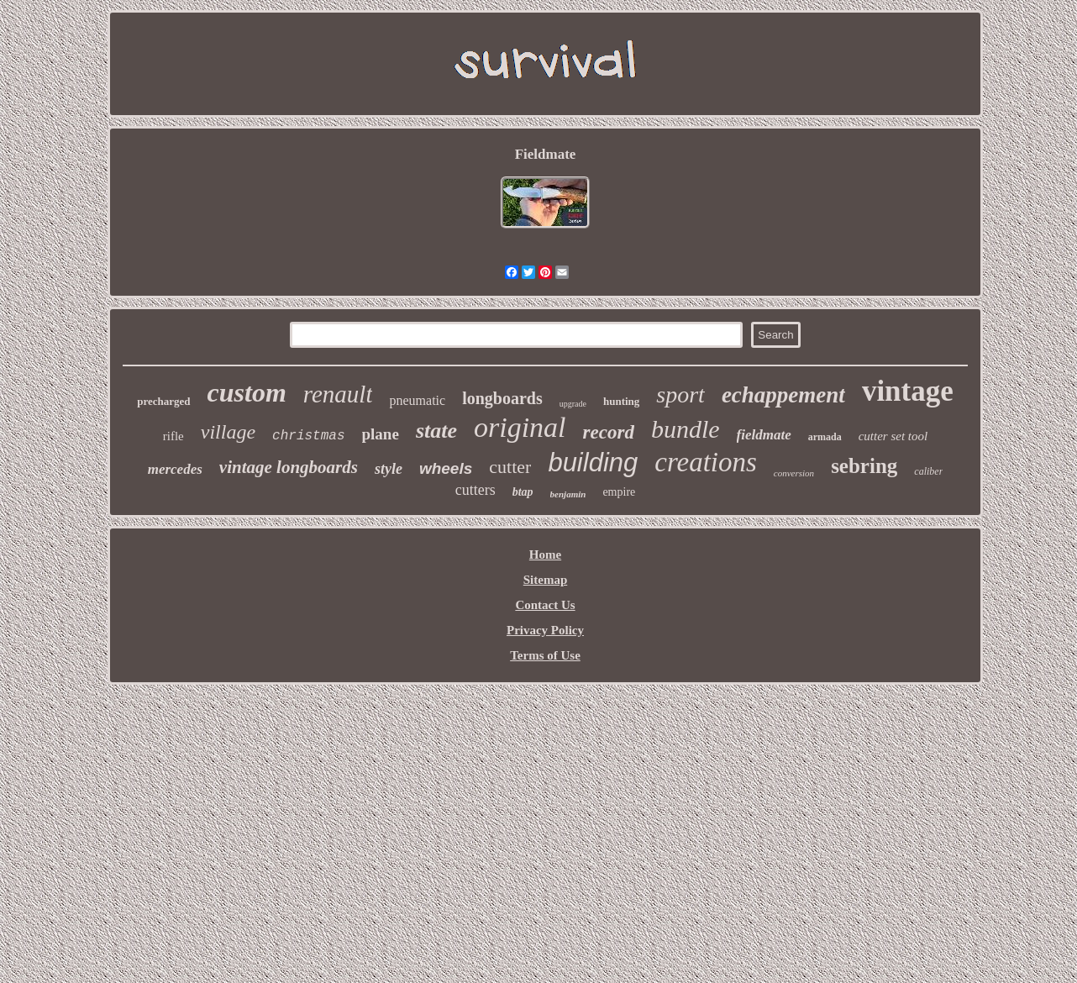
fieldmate (764, 435)
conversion (794, 473)
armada (825, 437)
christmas (308, 436)
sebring (864, 466)
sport (680, 394)
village (228, 432)
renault (338, 394)
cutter (510, 466)
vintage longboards (288, 467)
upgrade (573, 403)
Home (545, 554)
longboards (502, 398)
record (608, 432)
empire (618, 492)
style (388, 468)
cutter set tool (893, 436)
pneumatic (417, 400)
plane (380, 434)
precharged (163, 401)
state (436, 430)
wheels (445, 468)
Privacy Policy (545, 630)
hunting (621, 401)
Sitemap (545, 579)
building (593, 462)
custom (247, 392)
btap (522, 492)
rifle (173, 436)
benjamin (568, 494)
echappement (783, 394)
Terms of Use (545, 655)
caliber (928, 471)
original (520, 427)
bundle (685, 429)
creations (705, 462)
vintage (908, 391)
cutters (475, 489)
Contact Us (545, 605)
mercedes (175, 469)
